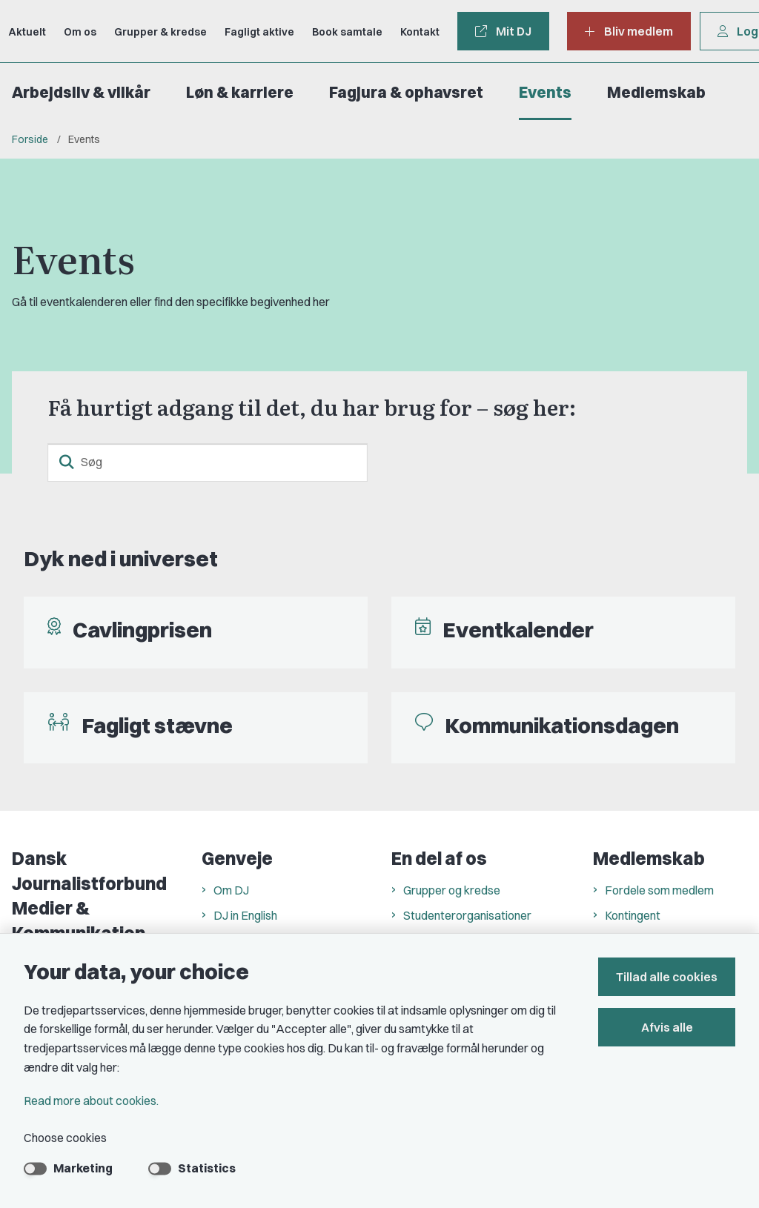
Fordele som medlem (659, 890)
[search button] (66, 462)
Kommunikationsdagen (562, 725)
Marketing (83, 1168)
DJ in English (245, 915)
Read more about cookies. (91, 1100)
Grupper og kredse (451, 890)
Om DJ (231, 890)
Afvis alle (667, 1027)
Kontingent (632, 915)
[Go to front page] (6, 31)
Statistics (207, 1168)
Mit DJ (503, 31)
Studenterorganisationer (467, 915)
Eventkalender (518, 630)
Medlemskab (656, 92)
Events (545, 92)
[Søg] (207, 462)
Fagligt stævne (157, 725)
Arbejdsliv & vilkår (81, 92)
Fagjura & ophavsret (406, 92)
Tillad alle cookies (666, 976)
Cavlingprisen (142, 630)
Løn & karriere (240, 92)
